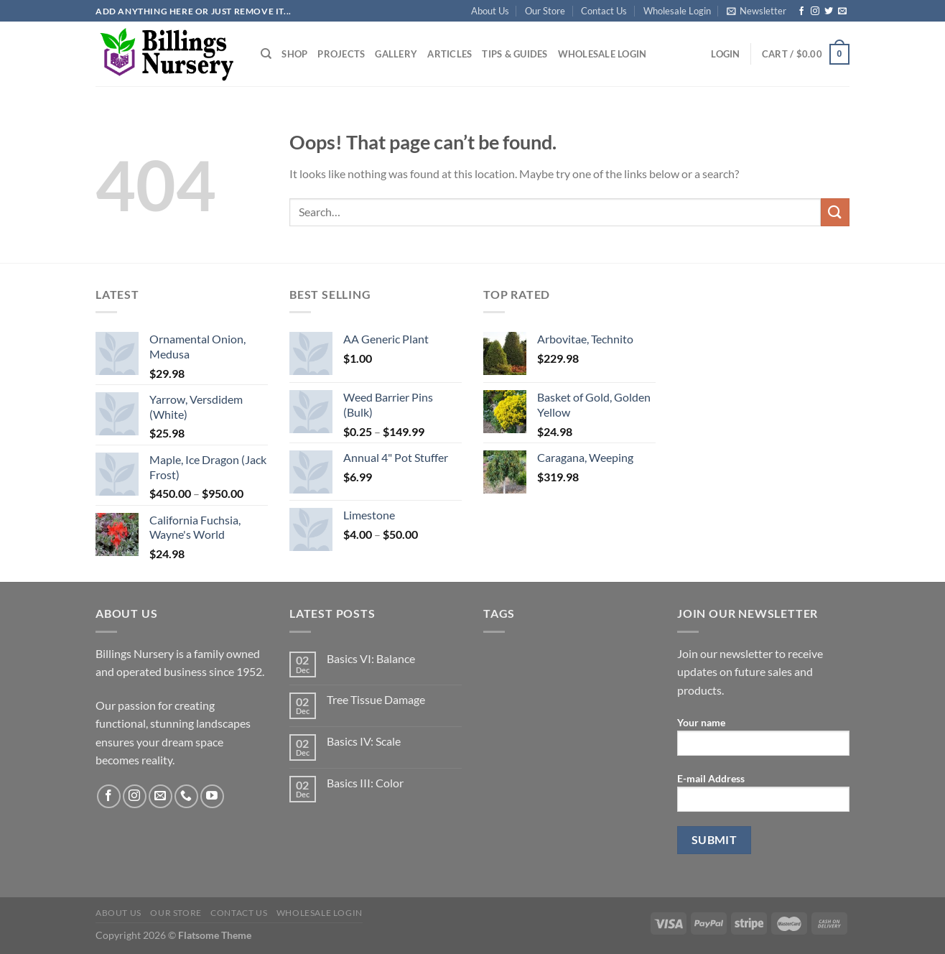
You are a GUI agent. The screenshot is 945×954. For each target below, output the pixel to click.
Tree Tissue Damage (376, 699)
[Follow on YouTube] (212, 796)
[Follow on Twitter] (828, 11)
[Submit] (835, 212)
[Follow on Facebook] (801, 11)
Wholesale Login (677, 11)
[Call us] (186, 796)
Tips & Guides (514, 54)
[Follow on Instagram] (815, 11)
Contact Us (604, 11)
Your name (763, 741)
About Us (490, 11)
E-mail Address (763, 797)
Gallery (396, 54)
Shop (294, 54)
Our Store (545, 11)
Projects (341, 54)
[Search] (266, 54)
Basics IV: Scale (364, 741)
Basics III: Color (365, 782)
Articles (449, 54)
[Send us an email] (842, 11)
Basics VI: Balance (371, 658)
